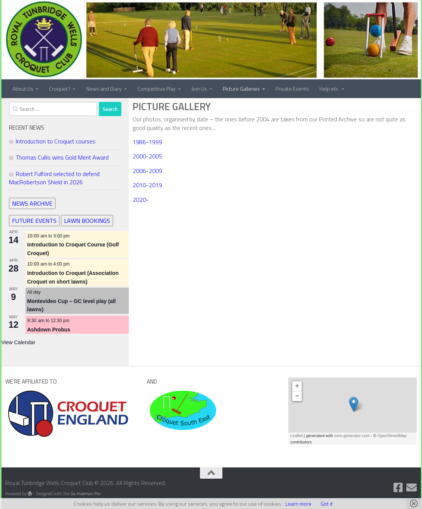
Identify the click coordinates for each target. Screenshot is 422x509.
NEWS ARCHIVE (32, 203)
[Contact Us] (411, 487)
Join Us (199, 89)
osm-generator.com (352, 435)
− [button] (297, 396)
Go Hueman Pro (85, 493)
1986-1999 (147, 141)
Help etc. (329, 89)
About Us (22, 89)
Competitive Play (156, 89)
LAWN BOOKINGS (87, 220)
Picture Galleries (241, 89)
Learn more (298, 504)
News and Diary (104, 89)
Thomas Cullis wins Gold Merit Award (62, 157)
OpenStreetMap (392, 435)
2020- (141, 199)
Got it (327, 504)
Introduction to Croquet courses (55, 141)
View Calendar (18, 342)
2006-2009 (147, 170)
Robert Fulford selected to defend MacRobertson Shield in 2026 (54, 178)
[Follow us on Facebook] (398, 487)
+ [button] (297, 386)
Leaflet (296, 435)
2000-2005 (147, 156)
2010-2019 (147, 185)
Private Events (292, 89)
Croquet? (59, 89)
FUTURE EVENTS (34, 220)
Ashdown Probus (48, 330)
